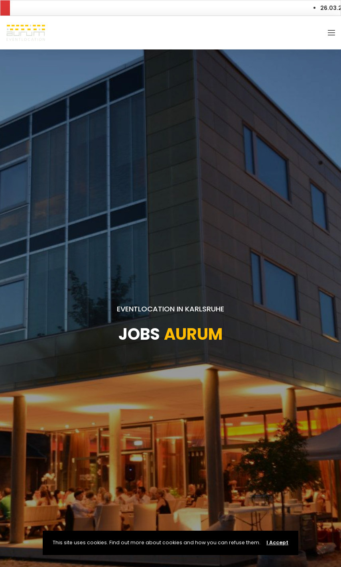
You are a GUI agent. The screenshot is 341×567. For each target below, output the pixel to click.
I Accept (277, 542)
